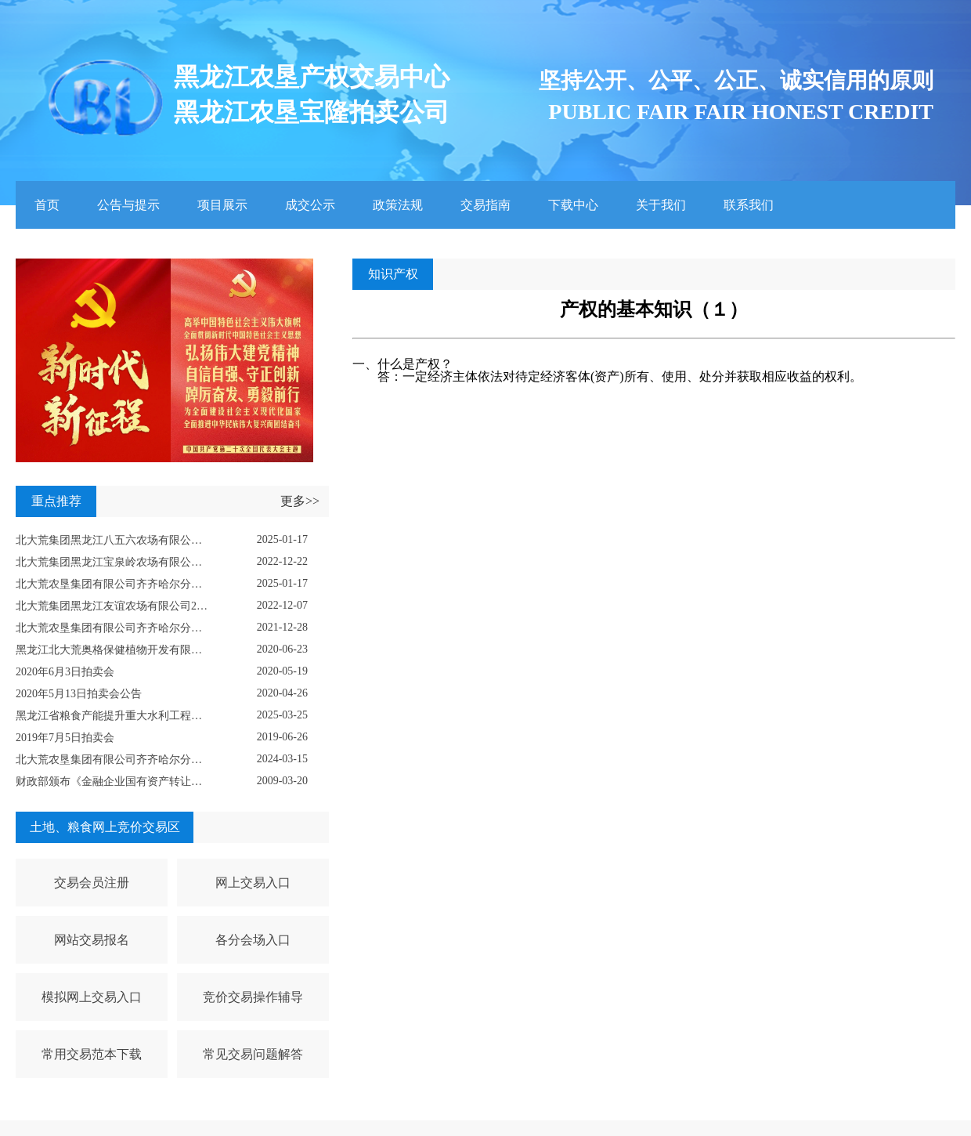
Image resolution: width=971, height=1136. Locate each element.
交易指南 (485, 205)
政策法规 (398, 205)
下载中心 (573, 205)
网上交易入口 (253, 882)
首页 (47, 205)
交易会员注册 (91, 882)
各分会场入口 (253, 939)
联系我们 (749, 205)
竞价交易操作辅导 (253, 997)
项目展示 (222, 205)
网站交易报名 (91, 939)
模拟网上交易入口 (92, 997)
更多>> (299, 501)
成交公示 (310, 205)
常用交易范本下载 (92, 1054)
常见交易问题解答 (253, 1054)
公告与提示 (128, 205)
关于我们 (661, 205)
